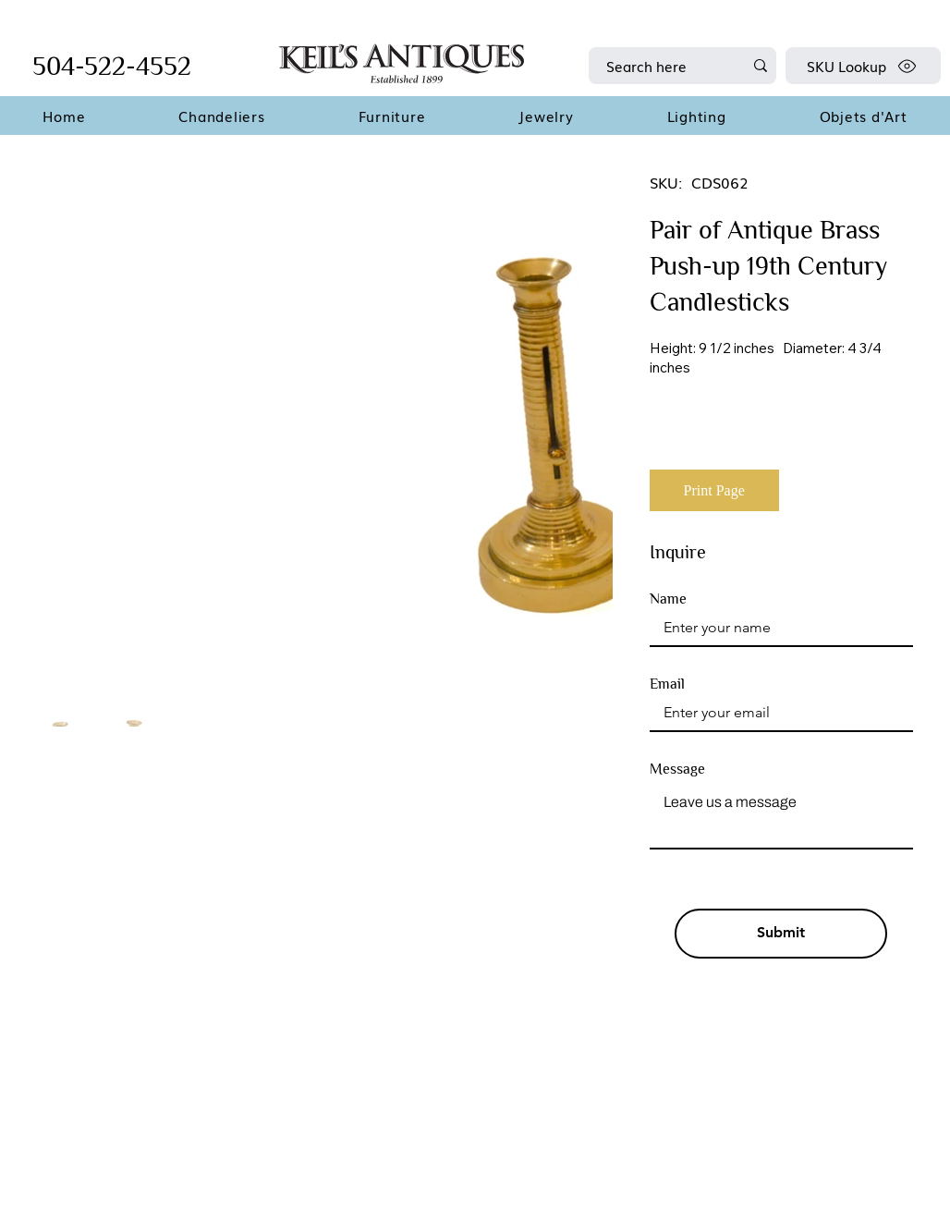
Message (677, 769)
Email (667, 684)
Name (668, 599)
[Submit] (781, 934)
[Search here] (660, 65)
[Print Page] (714, 490)
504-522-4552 (111, 66)
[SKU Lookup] (863, 65)
